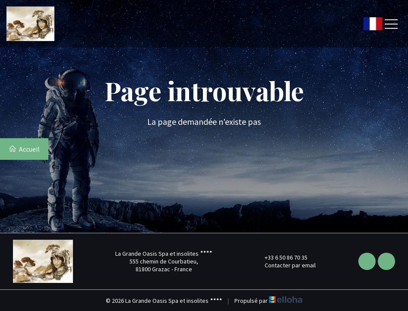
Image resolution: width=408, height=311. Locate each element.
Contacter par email (285, 265)
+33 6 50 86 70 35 (281, 257)
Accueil (24, 149)
